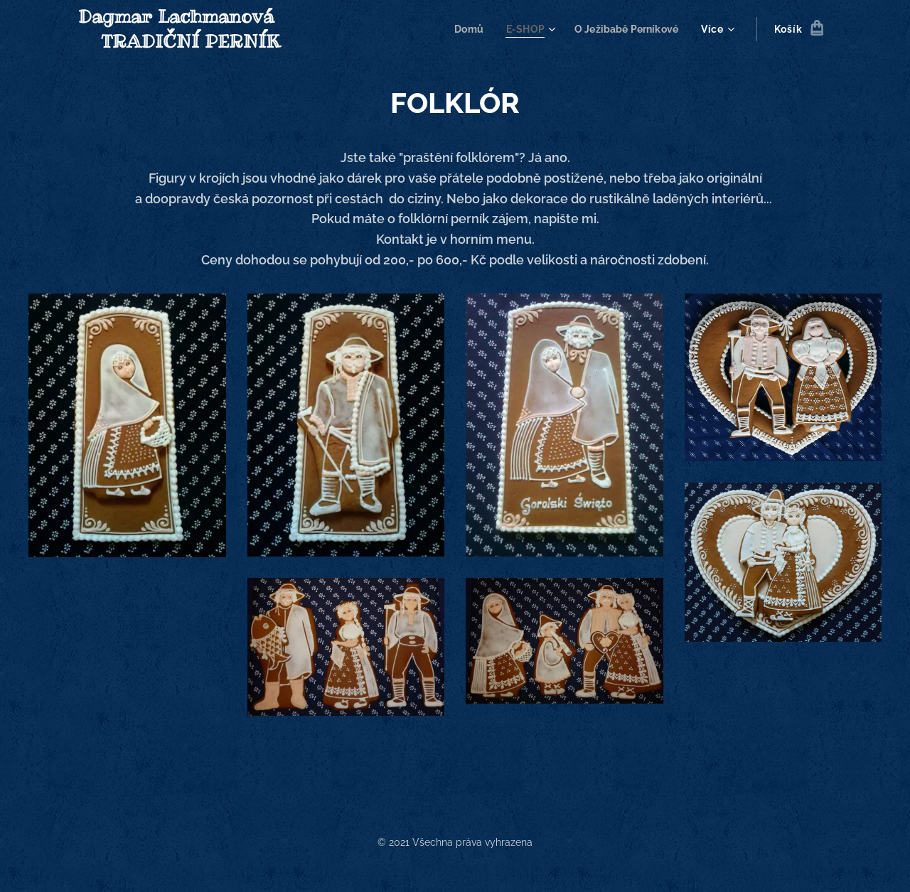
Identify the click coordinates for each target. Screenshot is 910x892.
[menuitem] (462, 29)
